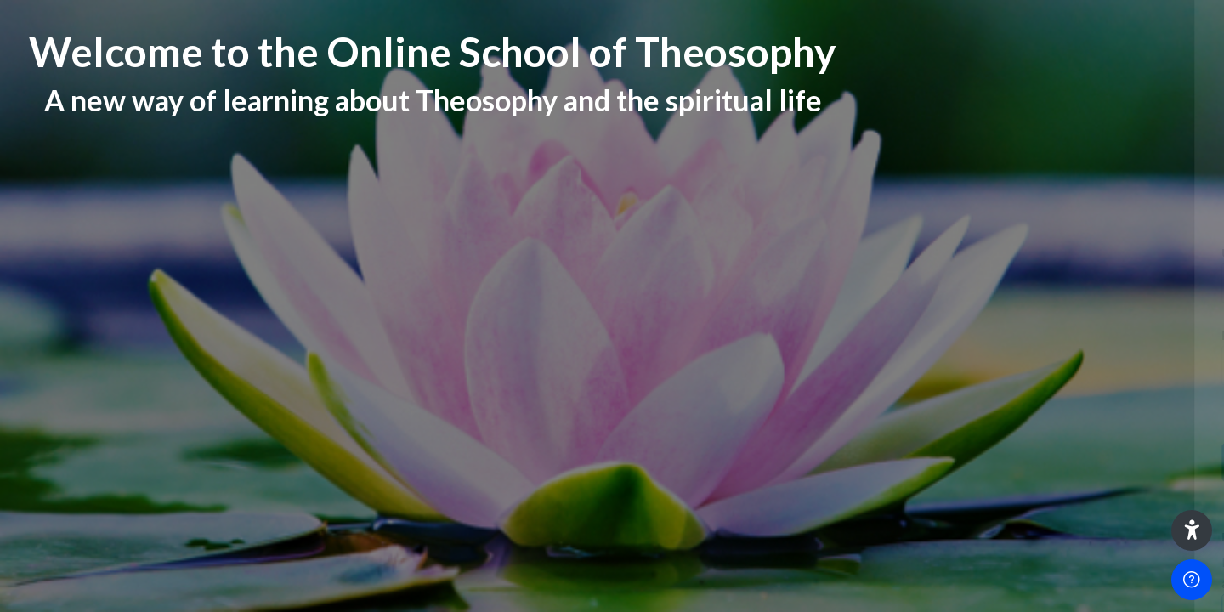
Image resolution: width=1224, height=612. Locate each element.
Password (920, 335)
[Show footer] (1191, 579)
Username (920, 253)
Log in (1045, 462)
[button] (1191, 530)
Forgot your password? (1141, 413)
